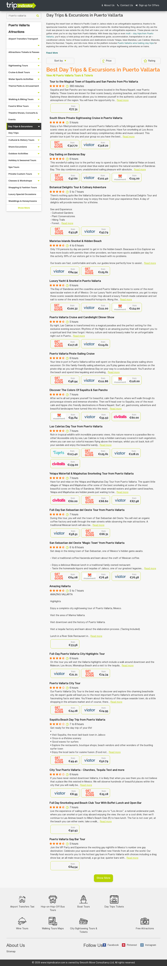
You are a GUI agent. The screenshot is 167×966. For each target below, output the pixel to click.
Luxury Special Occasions (22, 194)
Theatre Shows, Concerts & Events (23, 116)
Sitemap (11, 952)
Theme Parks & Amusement (23, 85)
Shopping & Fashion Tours (22, 187)
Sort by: (59, 61)
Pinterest (129, 945)
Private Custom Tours (20, 173)
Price (106, 61)
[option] (64, 108)
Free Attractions (145, 923)
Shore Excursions (17, 146)
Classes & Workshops (20, 180)
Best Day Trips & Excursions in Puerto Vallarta (103, 70)
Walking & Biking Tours (20, 99)
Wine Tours (22, 923)
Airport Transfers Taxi (22, 901)
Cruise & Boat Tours (19, 72)
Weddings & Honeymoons (22, 201)
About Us (108, 5)
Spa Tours (13, 167)
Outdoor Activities (18, 153)
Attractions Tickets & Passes (23, 52)
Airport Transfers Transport (23, 38)
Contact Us (125, 5)
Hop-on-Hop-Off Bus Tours (53, 903)
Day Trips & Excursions (20, 126)
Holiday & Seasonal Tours (22, 160)
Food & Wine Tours (18, 106)
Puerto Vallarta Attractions (19, 28)
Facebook (111, 945)
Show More (24, 207)
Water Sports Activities (20, 79)
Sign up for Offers (147, 5)
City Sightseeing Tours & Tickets (83, 925)
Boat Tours (83, 901)
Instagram (148, 945)
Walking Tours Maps (53, 923)
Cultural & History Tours (21, 140)
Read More (52, 53)
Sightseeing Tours (18, 65)
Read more (123, 100)
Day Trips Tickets (114, 901)
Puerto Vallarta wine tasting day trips (136, 43)
